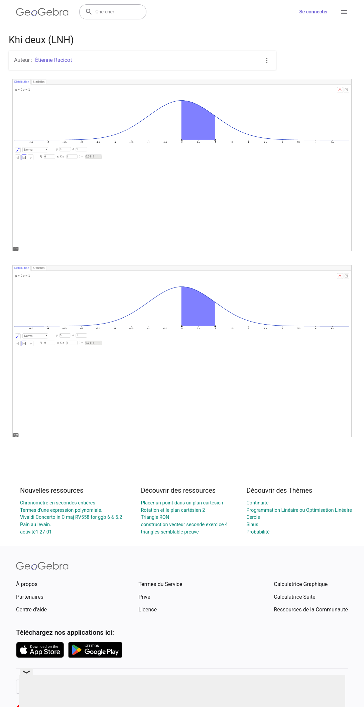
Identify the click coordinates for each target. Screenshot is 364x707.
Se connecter (313, 12)
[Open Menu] (344, 12)
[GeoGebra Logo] (42, 12)
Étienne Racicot (53, 60)
